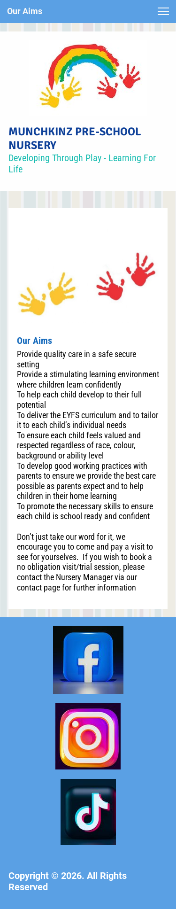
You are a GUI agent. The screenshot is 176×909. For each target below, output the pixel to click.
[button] (163, 11)
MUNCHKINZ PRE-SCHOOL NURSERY (74, 138)
